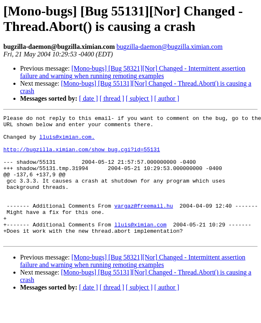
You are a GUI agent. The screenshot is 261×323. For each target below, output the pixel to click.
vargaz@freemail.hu (143, 224)
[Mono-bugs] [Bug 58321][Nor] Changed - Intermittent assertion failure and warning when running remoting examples (133, 72)
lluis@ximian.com (140, 247)
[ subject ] (139, 98)
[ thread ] (112, 98)
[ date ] (88, 98)
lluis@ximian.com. (67, 141)
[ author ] (166, 98)
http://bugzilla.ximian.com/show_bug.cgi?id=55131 (81, 156)
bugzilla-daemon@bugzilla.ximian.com (169, 46)
